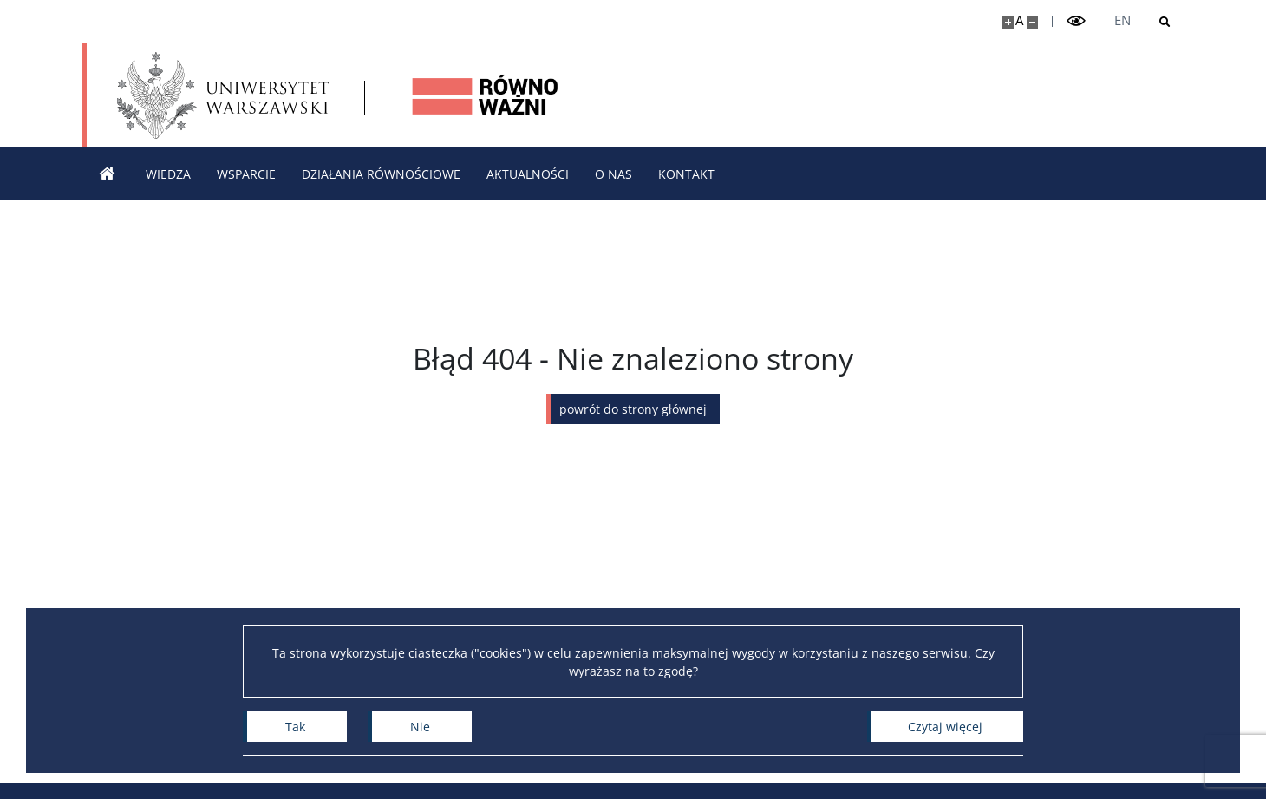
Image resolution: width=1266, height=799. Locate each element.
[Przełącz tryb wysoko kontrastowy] (1076, 21)
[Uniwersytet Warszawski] (223, 95)
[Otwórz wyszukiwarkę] (1158, 22)
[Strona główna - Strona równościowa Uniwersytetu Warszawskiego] (485, 95)
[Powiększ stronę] (1008, 22)
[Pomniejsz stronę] (1032, 22)
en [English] (1122, 20)
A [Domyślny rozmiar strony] (1019, 20)
